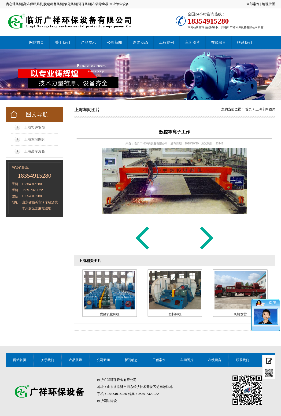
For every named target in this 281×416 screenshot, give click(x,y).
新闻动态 (140, 42)
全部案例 (252, 4)
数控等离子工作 (174, 131)
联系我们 (244, 42)
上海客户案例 (34, 127)
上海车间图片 (34, 139)
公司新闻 (114, 42)
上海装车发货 (34, 151)
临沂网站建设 (107, 401)
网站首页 (36, 42)
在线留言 (218, 42)
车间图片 (192, 42)
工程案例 (166, 42)
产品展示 (88, 42)
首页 (248, 109)
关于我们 (62, 42)
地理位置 (268, 4)
